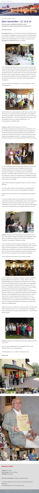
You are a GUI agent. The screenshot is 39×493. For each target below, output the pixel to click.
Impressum (30, 491)
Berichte (13, 18)
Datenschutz (21, 491)
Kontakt (14, 491)
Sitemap (8, 491)
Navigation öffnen (6, 1)
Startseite (9, 18)
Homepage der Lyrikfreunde (8, 40)
